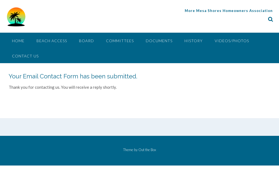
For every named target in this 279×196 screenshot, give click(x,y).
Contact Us (25, 56)
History (193, 40)
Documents (159, 40)
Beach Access (52, 40)
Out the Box (147, 150)
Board (86, 40)
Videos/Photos (232, 40)
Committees (120, 40)
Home (18, 40)
